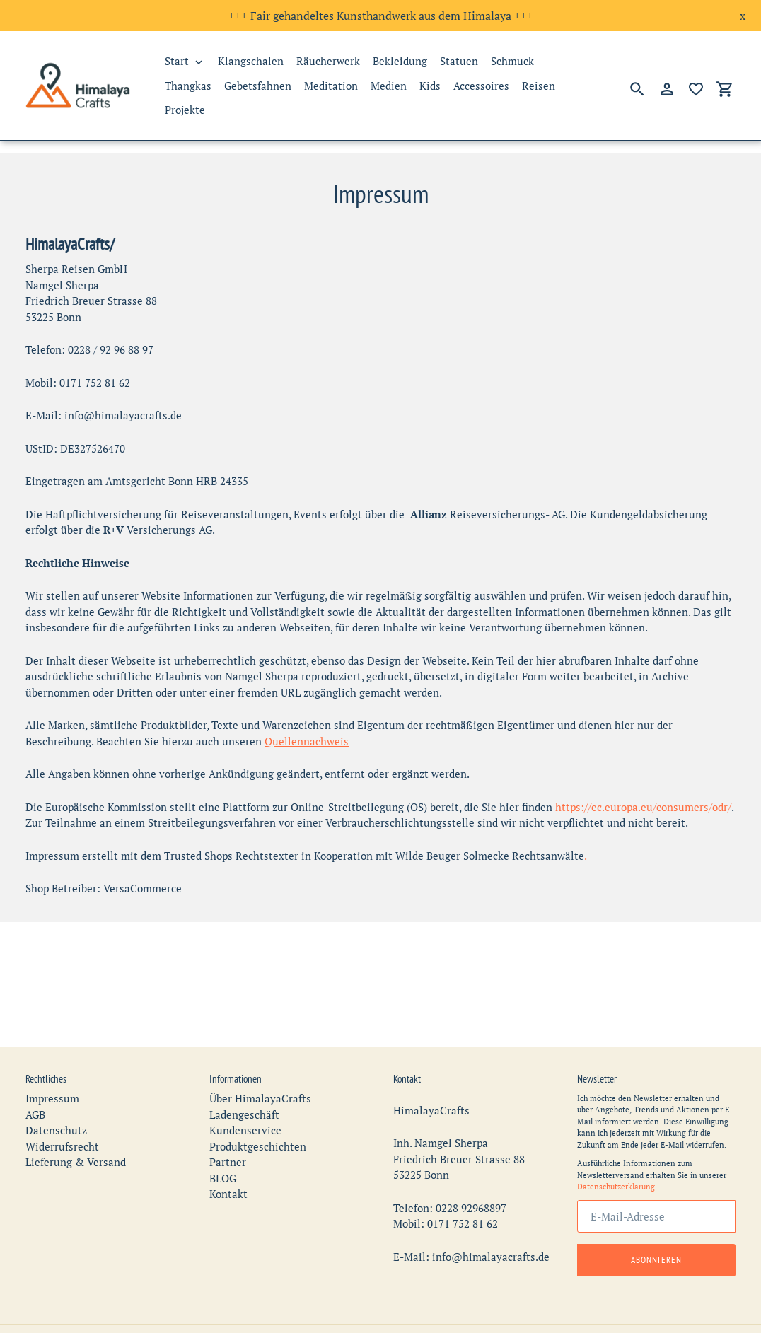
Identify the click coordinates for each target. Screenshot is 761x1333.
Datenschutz (56, 1107)
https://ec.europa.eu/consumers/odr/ (643, 807)
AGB (35, 1090)
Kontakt (228, 1170)
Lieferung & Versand (75, 1138)
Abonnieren (656, 1236)
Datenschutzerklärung (616, 1163)
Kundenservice (245, 1107)
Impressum (52, 1075)
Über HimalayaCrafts (260, 1075)
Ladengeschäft (244, 1090)
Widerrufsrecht (62, 1122)
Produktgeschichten (257, 1122)
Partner (227, 1138)
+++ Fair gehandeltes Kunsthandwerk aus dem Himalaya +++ (380, 15)
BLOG (222, 1154)
